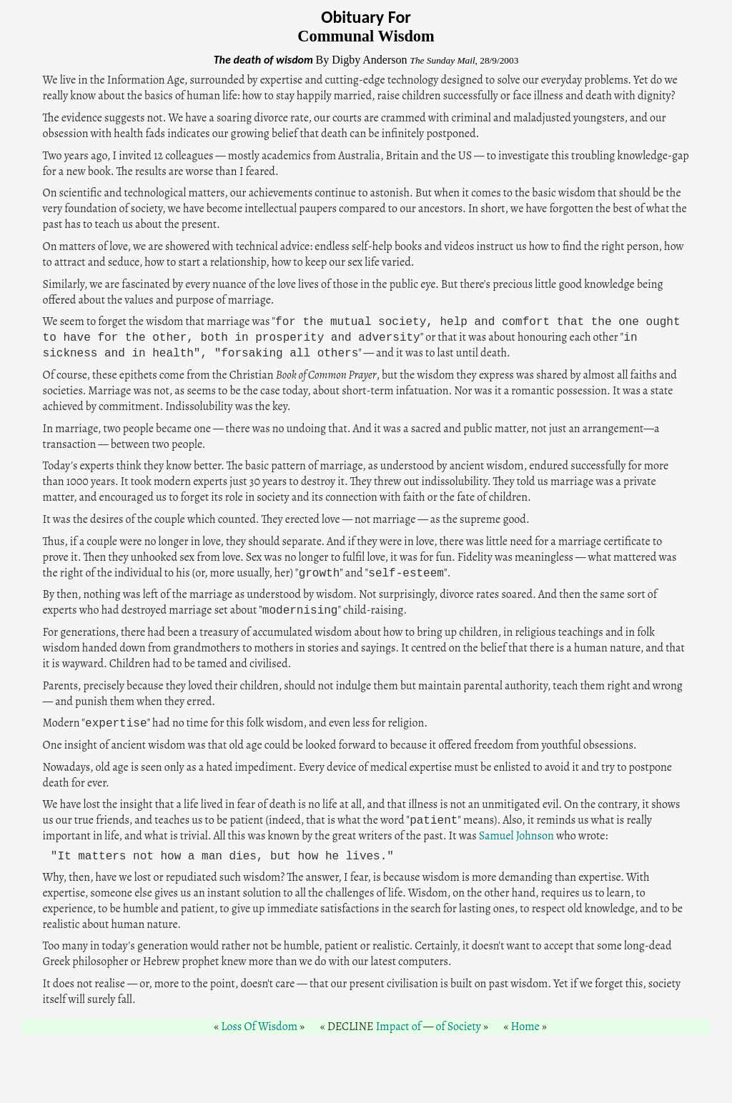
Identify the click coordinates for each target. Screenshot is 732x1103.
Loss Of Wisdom (259, 1026)
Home (525, 1026)
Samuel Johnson (516, 836)
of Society (457, 1026)
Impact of (398, 1026)
